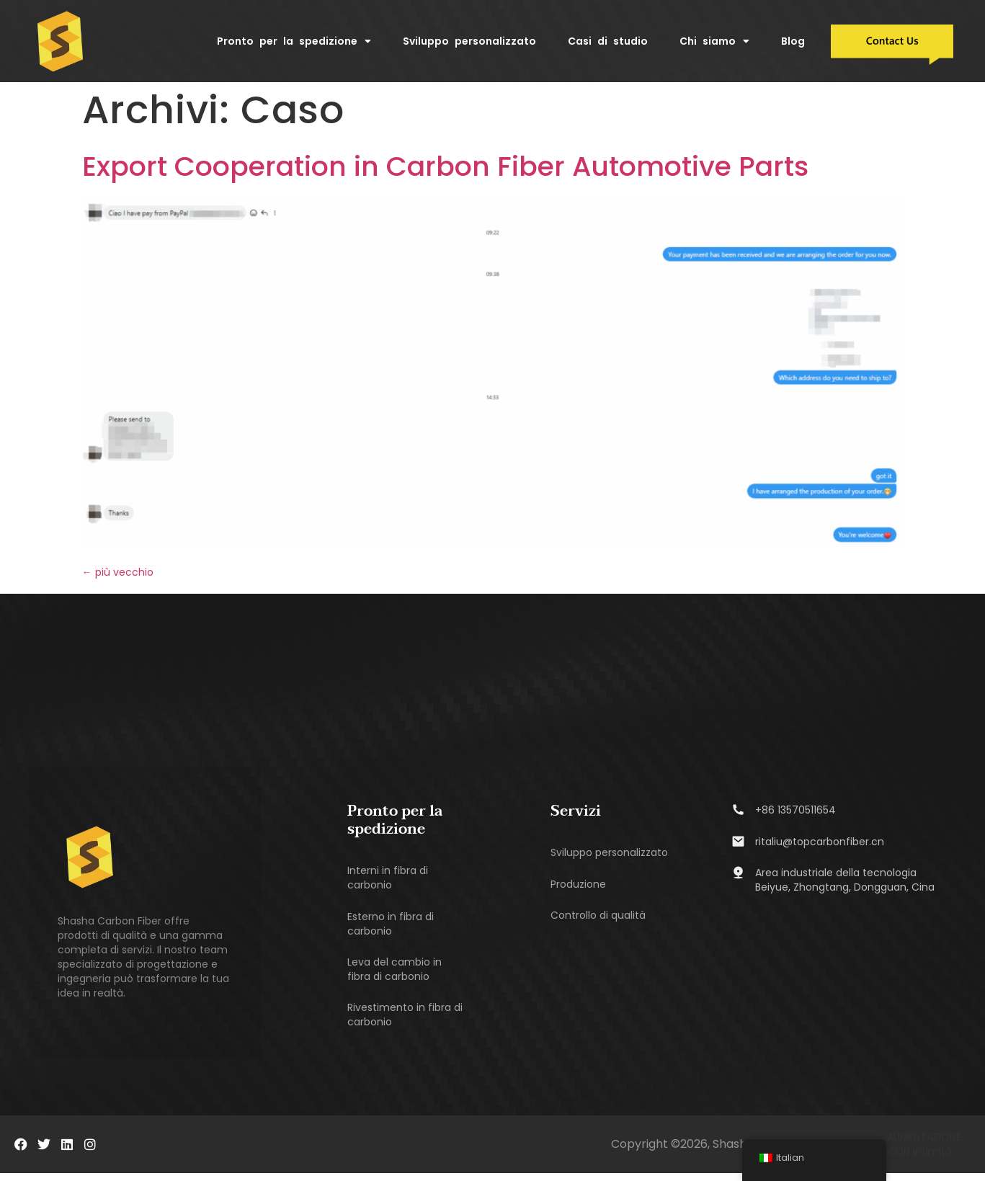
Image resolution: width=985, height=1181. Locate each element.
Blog (793, 41)
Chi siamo (714, 41)
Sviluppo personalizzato (469, 41)
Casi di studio (608, 41)
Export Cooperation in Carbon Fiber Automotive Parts (445, 170)
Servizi (576, 815)
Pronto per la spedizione (294, 41)
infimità (932, 1159)
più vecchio (117, 576)
